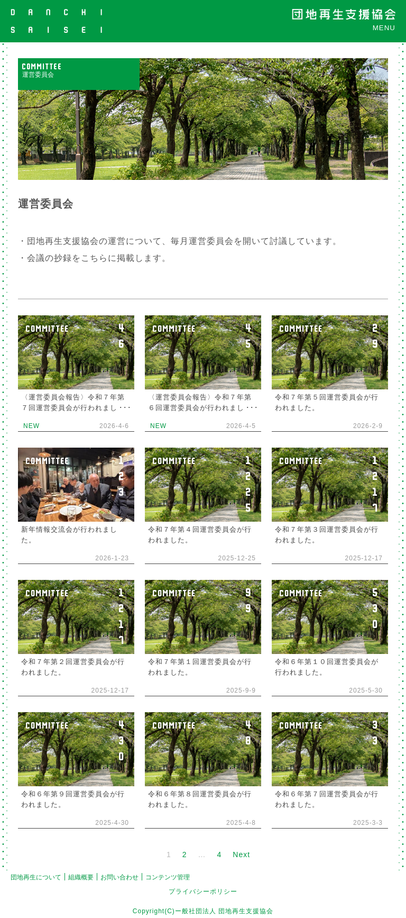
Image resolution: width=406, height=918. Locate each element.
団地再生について (36, 877)
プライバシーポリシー (203, 891)
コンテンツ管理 (167, 877)
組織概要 (81, 877)
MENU (384, 28)
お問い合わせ (119, 877)
